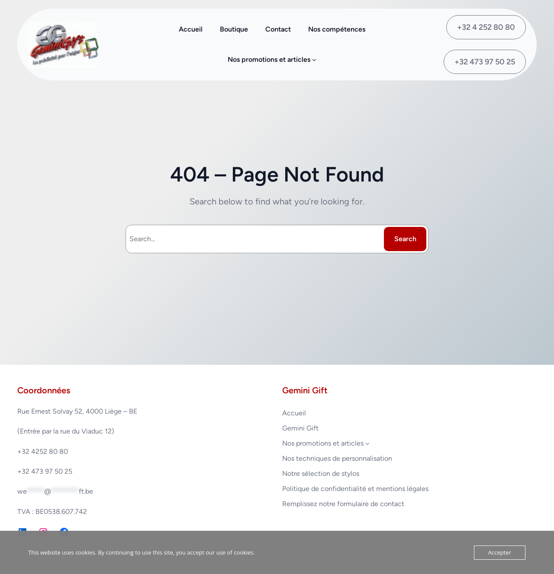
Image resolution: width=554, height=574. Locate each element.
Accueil (294, 413)
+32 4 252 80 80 (486, 27)
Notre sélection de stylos (320, 473)
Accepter (499, 552)
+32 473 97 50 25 (484, 62)
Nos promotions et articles (323, 443)
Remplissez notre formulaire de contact (343, 504)
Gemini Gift (300, 428)
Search (405, 239)
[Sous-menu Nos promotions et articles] (314, 59)
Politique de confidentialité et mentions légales (355, 489)
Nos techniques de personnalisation (337, 458)
